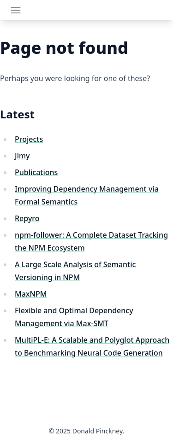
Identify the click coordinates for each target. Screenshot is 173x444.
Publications (36, 172)
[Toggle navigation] (16, 10)
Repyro (27, 218)
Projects (29, 139)
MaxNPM (31, 294)
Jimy (22, 156)
